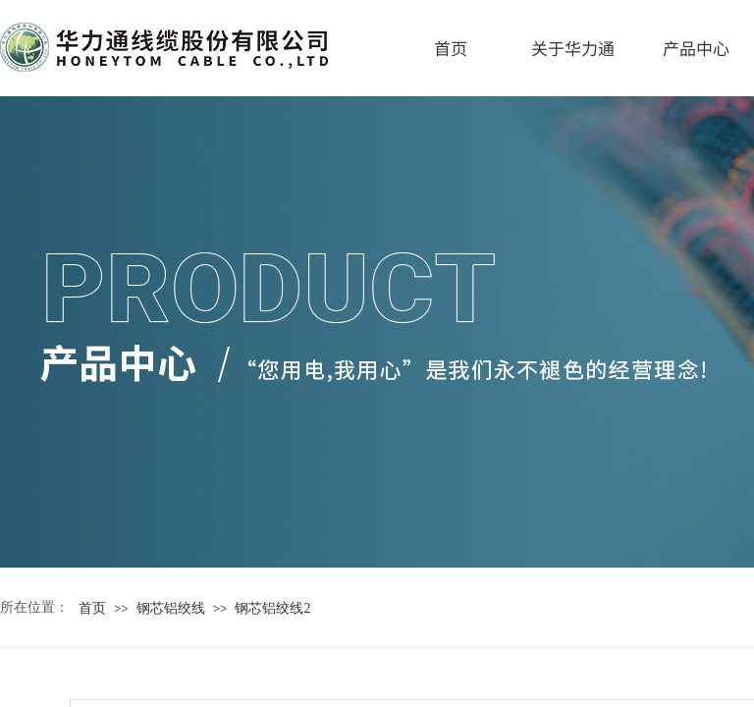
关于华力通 (573, 47)
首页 (450, 47)
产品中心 (696, 47)
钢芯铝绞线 (170, 608)
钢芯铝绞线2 (272, 608)
